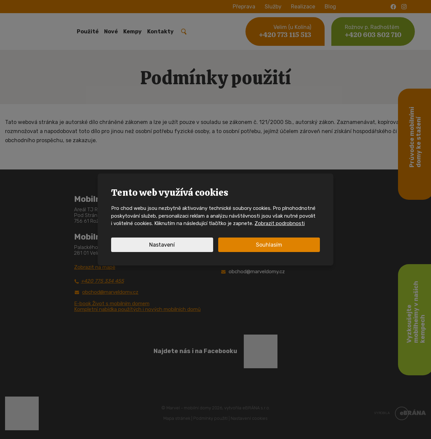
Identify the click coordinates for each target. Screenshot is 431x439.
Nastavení (162, 245)
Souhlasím (269, 245)
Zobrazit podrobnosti (280, 223)
